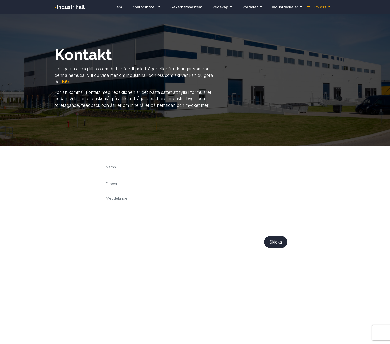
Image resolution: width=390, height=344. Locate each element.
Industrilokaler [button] (285, 7)
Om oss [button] (319, 7)
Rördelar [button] (250, 7)
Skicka (275, 242)
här (65, 81)
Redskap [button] (220, 7)
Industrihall (70, 7)
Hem (118, 7)
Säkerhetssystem (186, 7)
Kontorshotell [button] (144, 7)
